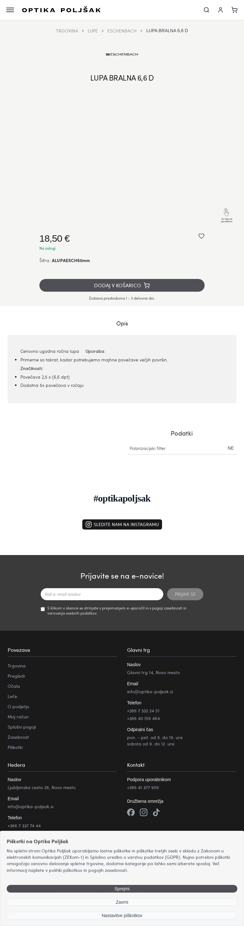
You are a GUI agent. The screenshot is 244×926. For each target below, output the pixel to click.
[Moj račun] (220, 10)
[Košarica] (234, 10)
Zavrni (122, 902)
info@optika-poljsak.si (150, 692)
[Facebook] (131, 813)
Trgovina (17, 666)
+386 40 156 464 (143, 719)
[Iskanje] (206, 10)
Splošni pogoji (22, 727)
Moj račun (18, 717)
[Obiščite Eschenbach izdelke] (122, 54)
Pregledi (16, 676)
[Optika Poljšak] (62, 10)
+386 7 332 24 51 (143, 711)
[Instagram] (143, 813)
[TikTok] (156, 813)
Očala (14, 686)
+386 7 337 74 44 (24, 826)
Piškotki (15, 747)
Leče (12, 697)
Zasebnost (18, 737)
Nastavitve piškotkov (122, 915)
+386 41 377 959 (143, 788)
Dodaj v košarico (122, 285)
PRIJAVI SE (185, 594)
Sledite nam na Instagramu (122, 525)
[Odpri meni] (10, 10)
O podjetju (18, 707)
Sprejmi (121, 888)
